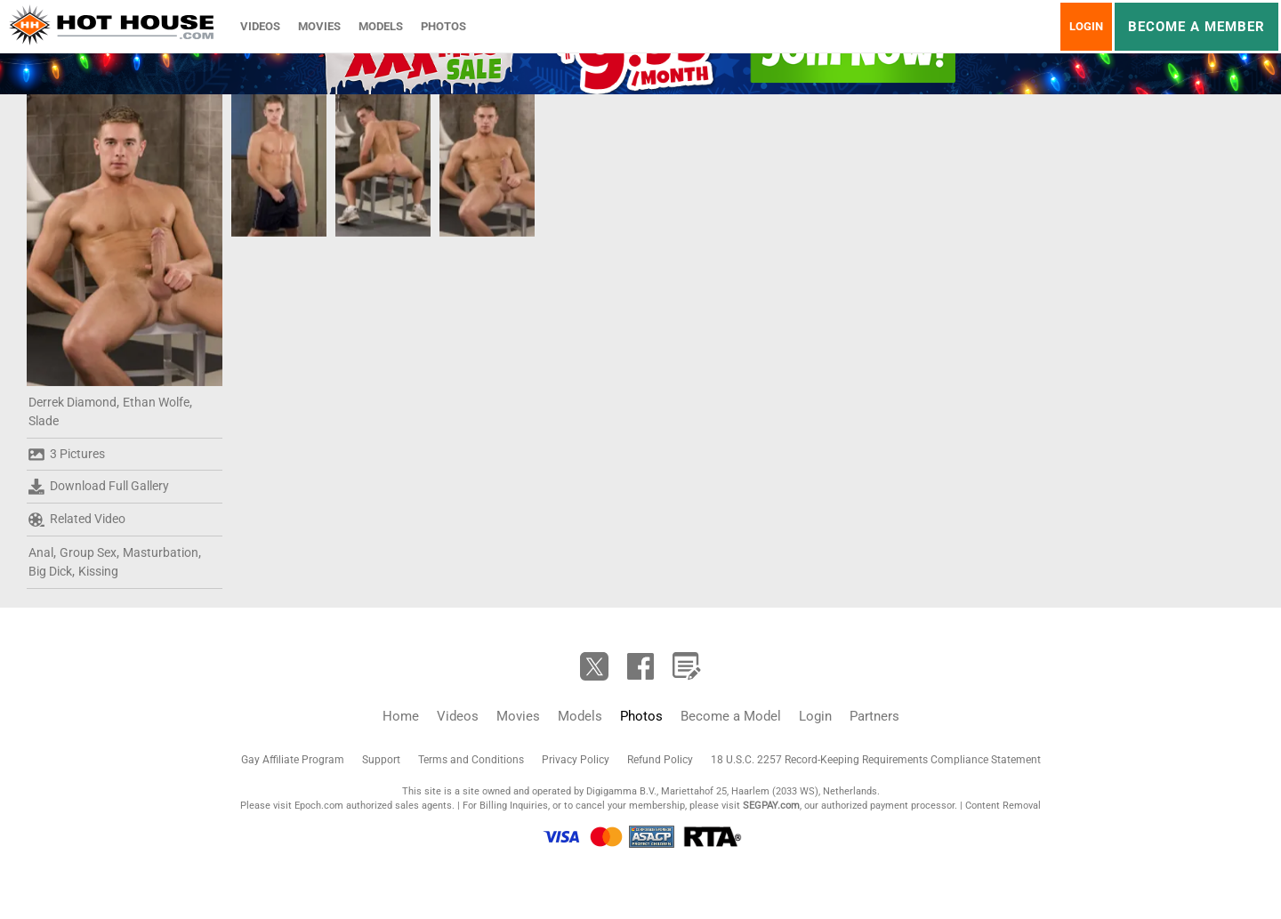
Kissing (98, 571)
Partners (874, 716)
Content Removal (1003, 805)
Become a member (1196, 27)
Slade (43, 421)
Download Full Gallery (98, 487)
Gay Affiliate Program (292, 760)
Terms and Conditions (471, 760)
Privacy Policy (575, 760)
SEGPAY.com (771, 805)
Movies (319, 26)
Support (381, 760)
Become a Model (731, 716)
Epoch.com (318, 805)
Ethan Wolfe (156, 402)
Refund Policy (660, 760)
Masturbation (160, 552)
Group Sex (88, 552)
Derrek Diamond (72, 402)
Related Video (76, 520)
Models (381, 26)
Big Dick (50, 571)
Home (401, 716)
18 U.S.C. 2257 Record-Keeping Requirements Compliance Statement (876, 760)
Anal (40, 552)
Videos (260, 26)
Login (1086, 26)
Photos (443, 26)
